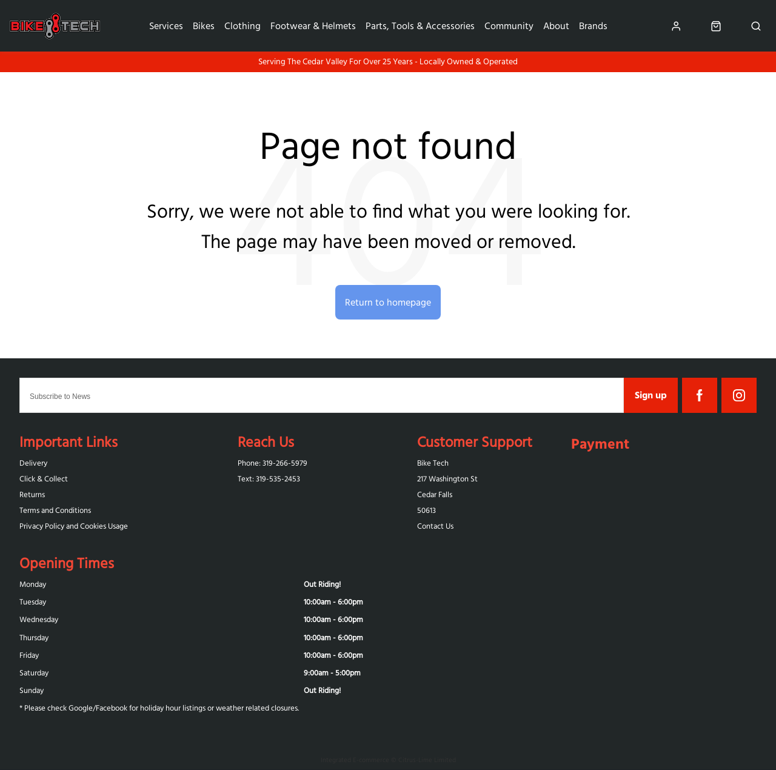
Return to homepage (388, 302)
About (556, 25)
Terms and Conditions (55, 510)
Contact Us (435, 526)
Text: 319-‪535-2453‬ (269, 479)
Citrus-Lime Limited (427, 759)
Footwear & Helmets (313, 25)
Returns (32, 494)
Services (166, 25)
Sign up (651, 395)
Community (509, 25)
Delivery (33, 463)
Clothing (242, 25)
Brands (593, 25)
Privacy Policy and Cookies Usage (73, 526)
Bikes (204, 25)
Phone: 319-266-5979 (272, 463)
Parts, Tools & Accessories (420, 25)
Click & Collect (43, 479)
